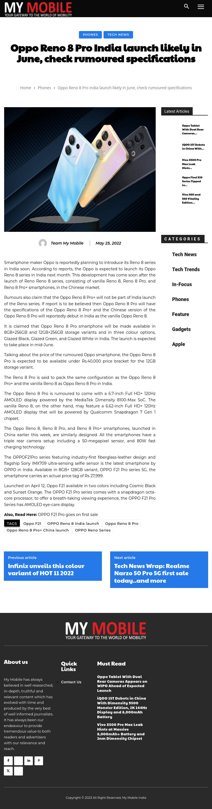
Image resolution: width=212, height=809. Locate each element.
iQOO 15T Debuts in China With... (193, 146)
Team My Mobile (67, 243)
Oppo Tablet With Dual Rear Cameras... (192, 129)
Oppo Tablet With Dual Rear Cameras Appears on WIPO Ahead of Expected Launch (122, 683)
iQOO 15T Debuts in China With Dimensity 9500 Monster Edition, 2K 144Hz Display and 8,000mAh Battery (122, 706)
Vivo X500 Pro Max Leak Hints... (193, 164)
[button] (186, 6)
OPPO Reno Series (93, 530)
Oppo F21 (32, 523)
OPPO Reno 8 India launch (73, 523)
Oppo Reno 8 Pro (121, 523)
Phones (90, 34)
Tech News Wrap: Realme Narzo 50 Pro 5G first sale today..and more (151, 573)
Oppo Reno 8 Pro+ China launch (38, 530)
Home (25, 87)
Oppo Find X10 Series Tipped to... (192, 181)
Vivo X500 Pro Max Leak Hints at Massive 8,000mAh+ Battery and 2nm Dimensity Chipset (120, 729)
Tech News (118, 34)
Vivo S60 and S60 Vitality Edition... (191, 198)
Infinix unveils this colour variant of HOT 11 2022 (46, 569)
